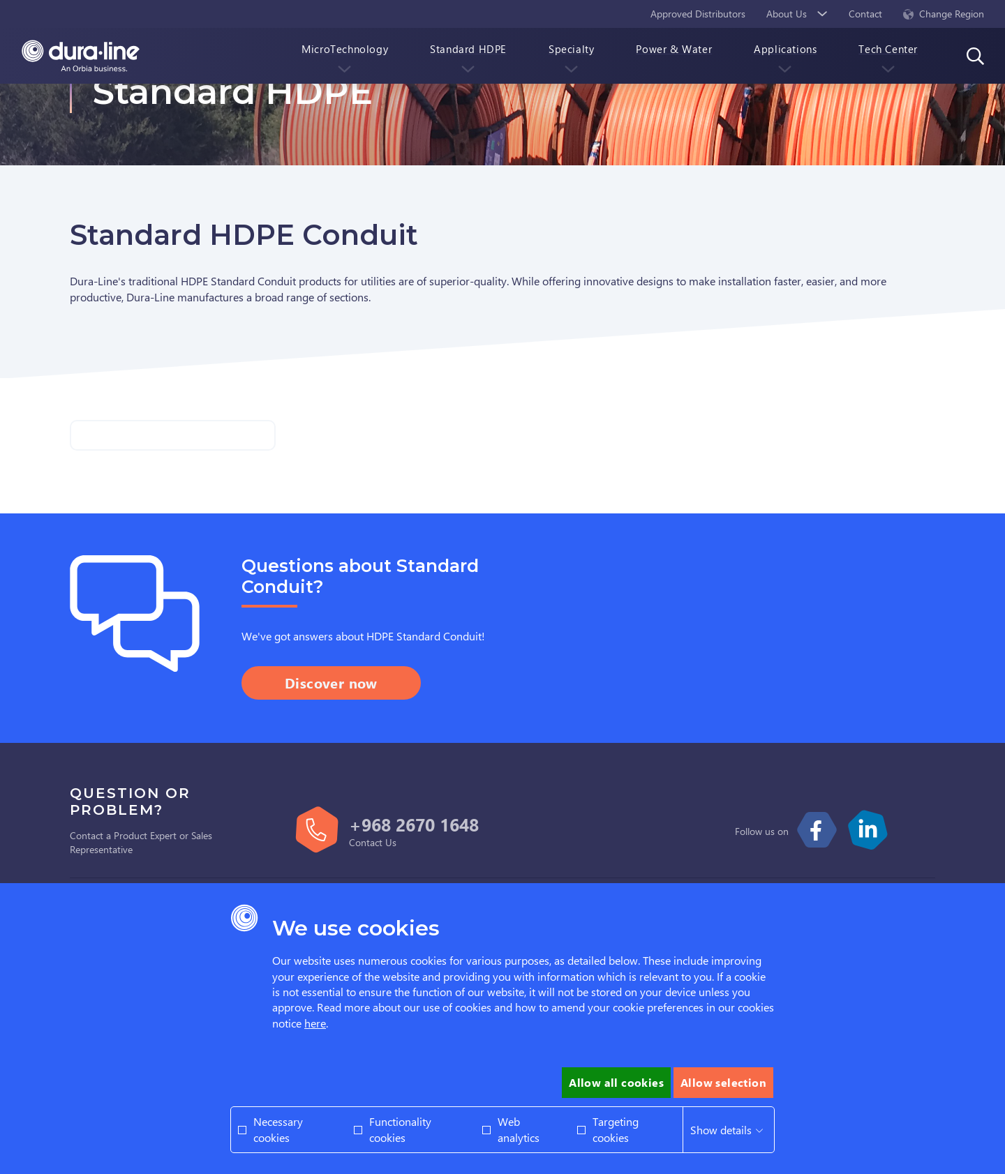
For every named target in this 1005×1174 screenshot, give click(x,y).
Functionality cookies (400, 1129)
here (315, 1023)
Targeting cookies (616, 1129)
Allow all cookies (616, 1082)
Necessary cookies (278, 1129)
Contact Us (372, 842)
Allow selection (723, 1082)
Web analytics (518, 1129)
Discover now (331, 682)
